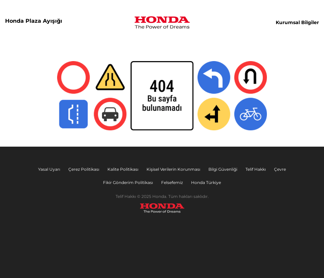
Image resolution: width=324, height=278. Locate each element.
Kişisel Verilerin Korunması (173, 169)
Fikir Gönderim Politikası (128, 182)
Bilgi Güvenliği (222, 169)
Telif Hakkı (255, 169)
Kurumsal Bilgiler (297, 22)
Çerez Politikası (83, 169)
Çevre (280, 169)
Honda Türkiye (206, 182)
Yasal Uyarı (49, 169)
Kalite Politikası (122, 169)
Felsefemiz (172, 182)
